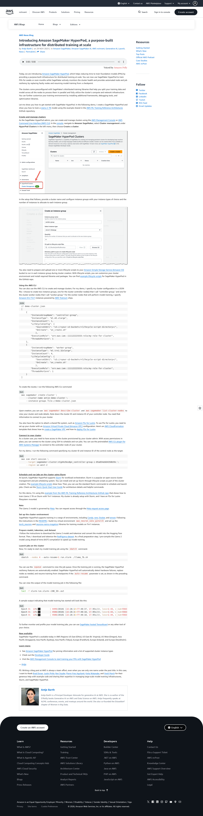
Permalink (30, 51)
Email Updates (144, 106)
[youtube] (171, 802)
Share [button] (41, 51)
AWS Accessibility (156, 779)
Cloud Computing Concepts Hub (33, 763)
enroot (113, 517)
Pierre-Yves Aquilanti (75, 673)
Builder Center (111, 747)
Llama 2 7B (46, 108)
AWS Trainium (61, 298)
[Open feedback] (199, 408)
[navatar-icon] (195, 3)
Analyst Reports (68, 779)
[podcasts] (175, 802)
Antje (24, 664)
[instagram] (162, 802)
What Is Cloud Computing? (30, 752)
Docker (102, 517)
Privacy (20, 806)
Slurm (58, 477)
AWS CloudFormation (114, 426)
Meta (52, 508)
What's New (141, 51)
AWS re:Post (141, 63)
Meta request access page (98, 508)
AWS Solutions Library (71, 763)
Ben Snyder (60, 673)
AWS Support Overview (158, 768)
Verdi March (109, 673)
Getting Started (143, 48)
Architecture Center (70, 768)
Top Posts (140, 54)
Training (64, 752)
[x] (148, 802)
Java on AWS (110, 768)
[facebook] (153, 802)
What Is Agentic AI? (26, 757)
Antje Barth (27, 48)
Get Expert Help (155, 774)
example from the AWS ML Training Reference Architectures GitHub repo (77, 493)
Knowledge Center (156, 763)
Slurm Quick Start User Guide (49, 487)
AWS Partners (67, 784)
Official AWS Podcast (145, 57)
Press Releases (24, 784)
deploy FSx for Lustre (86, 429)
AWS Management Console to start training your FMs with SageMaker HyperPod (65, 659)
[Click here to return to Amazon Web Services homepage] (9, 13)
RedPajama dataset (65, 536)
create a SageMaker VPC (55, 429)
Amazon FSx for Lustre (85, 423)
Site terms (32, 806)
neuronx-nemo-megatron (47, 524)
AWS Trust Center (69, 757)
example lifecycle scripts (91, 276)
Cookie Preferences (49, 806)
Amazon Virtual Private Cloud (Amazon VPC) (63, 426)
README (43, 521)
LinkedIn (141, 96)
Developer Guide (42, 655)
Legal (150, 784)
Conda (90, 517)
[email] (180, 802)
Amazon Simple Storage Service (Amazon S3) (104, 270)
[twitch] (166, 802)
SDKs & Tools (110, 752)
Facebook (141, 93)
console (60, 123)
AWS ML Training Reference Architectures (105, 108)
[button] (198, 3)
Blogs (20, 779)
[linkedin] (157, 802)
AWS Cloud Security (27, 768)
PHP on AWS (110, 774)
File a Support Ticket (157, 752)
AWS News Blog (26, 35)
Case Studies (141, 60)
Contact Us (152, 747)
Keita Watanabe (92, 673)
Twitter (140, 90)
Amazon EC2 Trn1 (27, 298)
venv (96, 517)
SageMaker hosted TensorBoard (94, 624)
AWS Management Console (103, 120)
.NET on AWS (110, 757)
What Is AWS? (24, 747)
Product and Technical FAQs (74, 774)
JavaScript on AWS (113, 779)
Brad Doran (38, 673)
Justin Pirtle (49, 673)
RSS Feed (141, 103)
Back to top (101, 790)
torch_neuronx (25, 524)
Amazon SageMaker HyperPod (55, 74)
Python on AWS (111, 763)
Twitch (140, 100)
